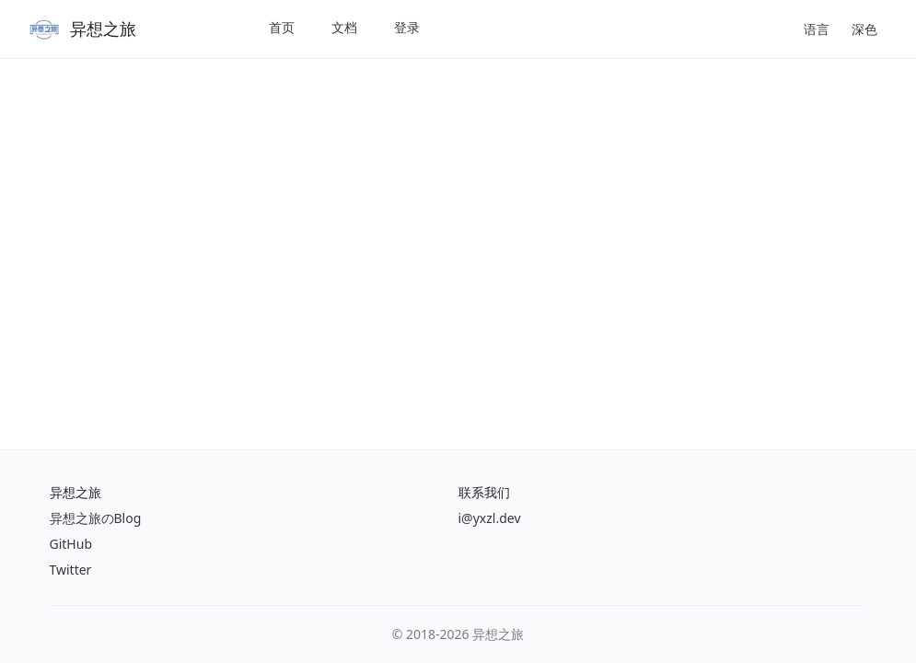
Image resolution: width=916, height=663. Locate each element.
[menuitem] (281, 29)
